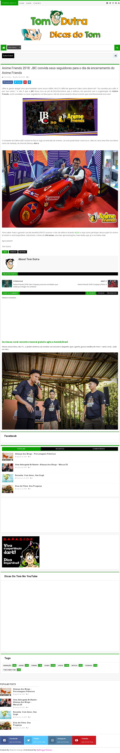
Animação (7, 665)
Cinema (34, 665)
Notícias (22, 252)
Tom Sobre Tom (9, 670)
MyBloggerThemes (44, 750)
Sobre (28, 3)
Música (74, 665)
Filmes (46, 665)
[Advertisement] (20, 515)
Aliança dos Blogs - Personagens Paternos (35, 454)
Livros (60, 665)
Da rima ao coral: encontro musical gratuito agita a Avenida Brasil (35, 342)
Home (21, 3)
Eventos (13, 252)
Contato (37, 3)
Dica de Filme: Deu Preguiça (28, 486)
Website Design (16, 750)
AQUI (77, 232)
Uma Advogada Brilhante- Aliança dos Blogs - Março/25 (41, 465)
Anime (21, 665)
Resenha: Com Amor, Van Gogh (29, 475)
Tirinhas (88, 665)
